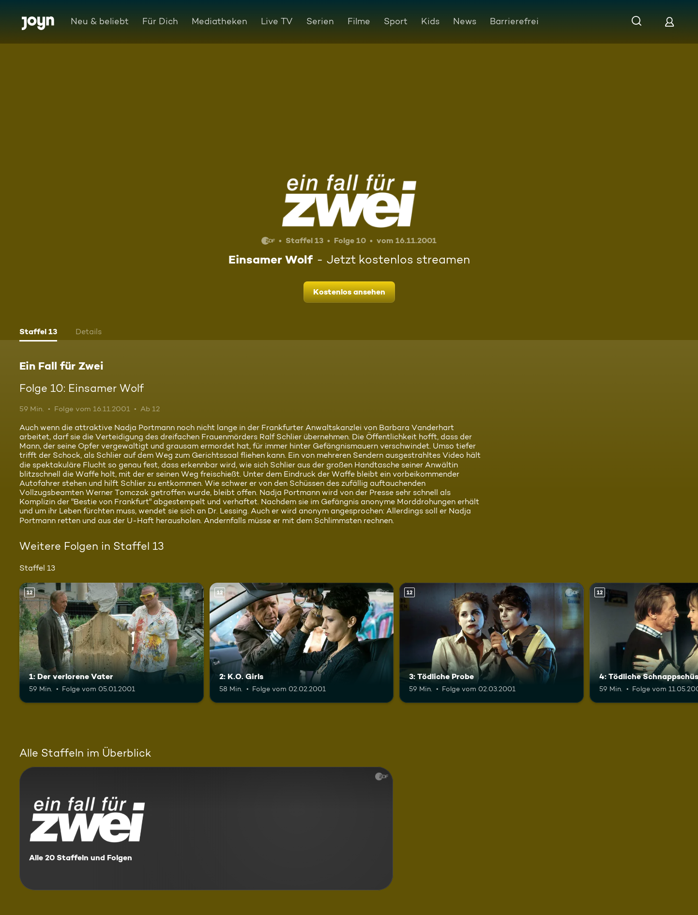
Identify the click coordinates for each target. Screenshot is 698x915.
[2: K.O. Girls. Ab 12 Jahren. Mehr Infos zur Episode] (302, 642)
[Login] (669, 21)
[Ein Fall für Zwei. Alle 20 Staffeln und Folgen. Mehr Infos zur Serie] (206, 828)
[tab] (38, 332)
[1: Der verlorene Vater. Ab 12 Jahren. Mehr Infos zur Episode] (111, 642)
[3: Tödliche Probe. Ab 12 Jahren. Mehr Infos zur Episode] (491, 642)
